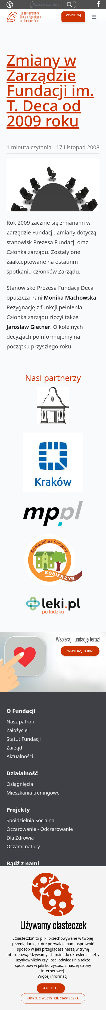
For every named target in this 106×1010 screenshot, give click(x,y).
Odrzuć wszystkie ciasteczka (53, 998)
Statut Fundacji (24, 739)
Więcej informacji (53, 976)
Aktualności (20, 756)
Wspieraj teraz (80, 651)
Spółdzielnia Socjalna (30, 820)
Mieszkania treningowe (33, 792)
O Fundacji (21, 710)
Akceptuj (50, 988)
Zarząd (14, 747)
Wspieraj (73, 15)
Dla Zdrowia (20, 837)
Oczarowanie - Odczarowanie (40, 829)
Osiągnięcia (20, 784)
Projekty (18, 809)
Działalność (22, 773)
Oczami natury (23, 846)
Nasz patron (20, 721)
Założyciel (18, 730)
